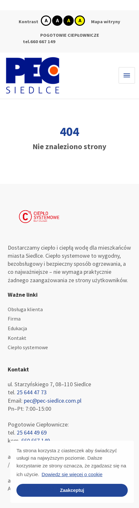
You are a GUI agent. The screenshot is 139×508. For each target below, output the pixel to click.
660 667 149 (42, 41)
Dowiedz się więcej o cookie (72, 474)
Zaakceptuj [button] (72, 490)
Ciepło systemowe (28, 347)
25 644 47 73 (32, 392)
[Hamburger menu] (126, 75)
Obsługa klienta (25, 309)
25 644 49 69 (32, 432)
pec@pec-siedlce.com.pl (52, 400)
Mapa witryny (105, 21)
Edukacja (17, 328)
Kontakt (17, 338)
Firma (14, 318)
